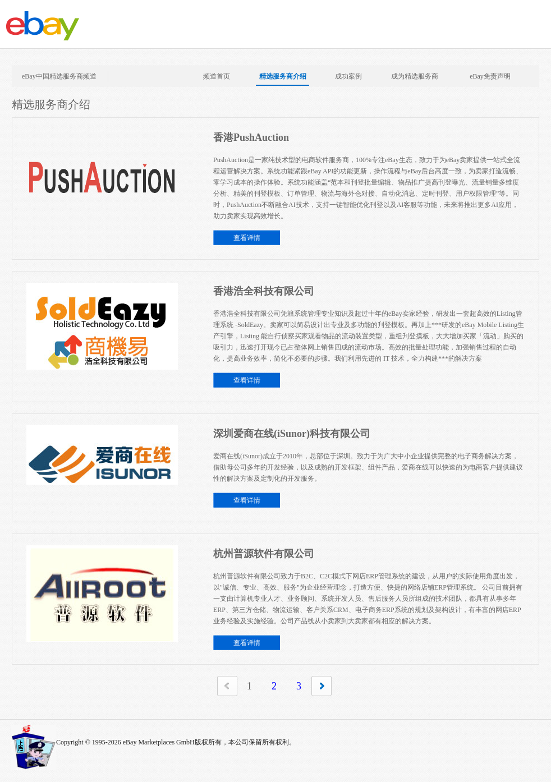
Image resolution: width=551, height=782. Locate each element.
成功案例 (348, 76)
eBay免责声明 (490, 76)
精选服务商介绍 (282, 76)
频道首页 (216, 76)
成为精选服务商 (414, 76)
